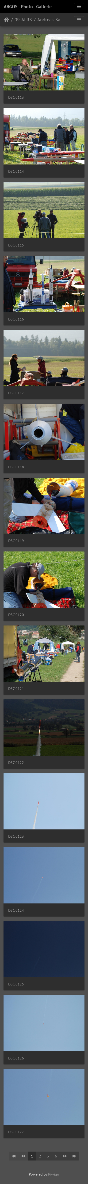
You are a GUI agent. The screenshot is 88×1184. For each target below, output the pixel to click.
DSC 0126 (16, 1058)
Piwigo (53, 1174)
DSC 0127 (16, 1132)
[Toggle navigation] (79, 6)
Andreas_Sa (48, 20)
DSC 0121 (16, 688)
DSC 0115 (16, 245)
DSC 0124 (16, 910)
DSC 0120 (16, 615)
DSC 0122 (16, 762)
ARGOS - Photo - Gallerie (28, 7)
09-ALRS (23, 20)
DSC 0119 (16, 541)
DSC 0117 (16, 393)
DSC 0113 (16, 97)
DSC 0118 (16, 467)
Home (6, 19)
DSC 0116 (16, 319)
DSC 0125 (16, 984)
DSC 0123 (16, 836)
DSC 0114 (16, 171)
